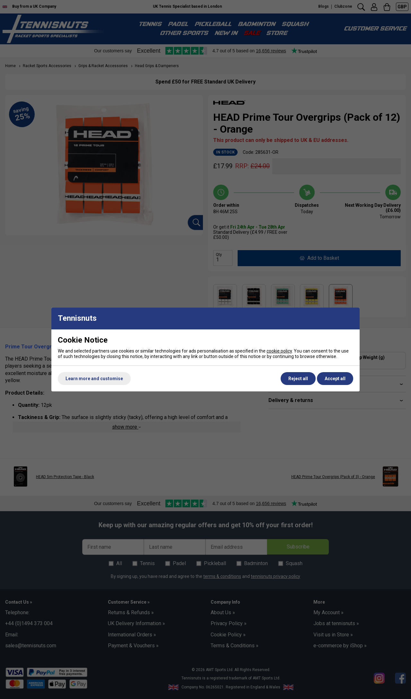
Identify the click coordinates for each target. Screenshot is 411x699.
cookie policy (279, 351)
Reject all (298, 378)
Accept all (335, 378)
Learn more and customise (94, 378)
